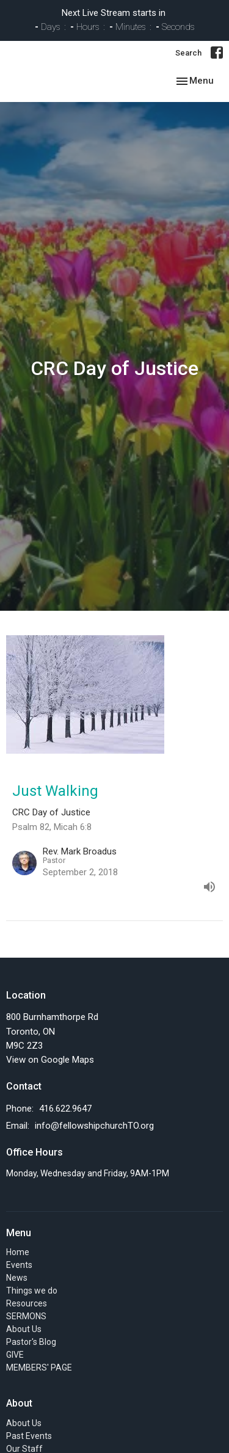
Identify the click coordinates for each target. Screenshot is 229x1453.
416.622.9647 (65, 1108)
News (16, 1278)
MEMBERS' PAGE (39, 1367)
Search (188, 52)
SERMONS (26, 1316)
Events (19, 1265)
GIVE (15, 1355)
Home (17, 1252)
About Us (24, 1329)
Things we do (31, 1290)
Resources (26, 1303)
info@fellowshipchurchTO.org (94, 1125)
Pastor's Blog (31, 1342)
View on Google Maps (50, 1059)
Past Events (29, 1436)
